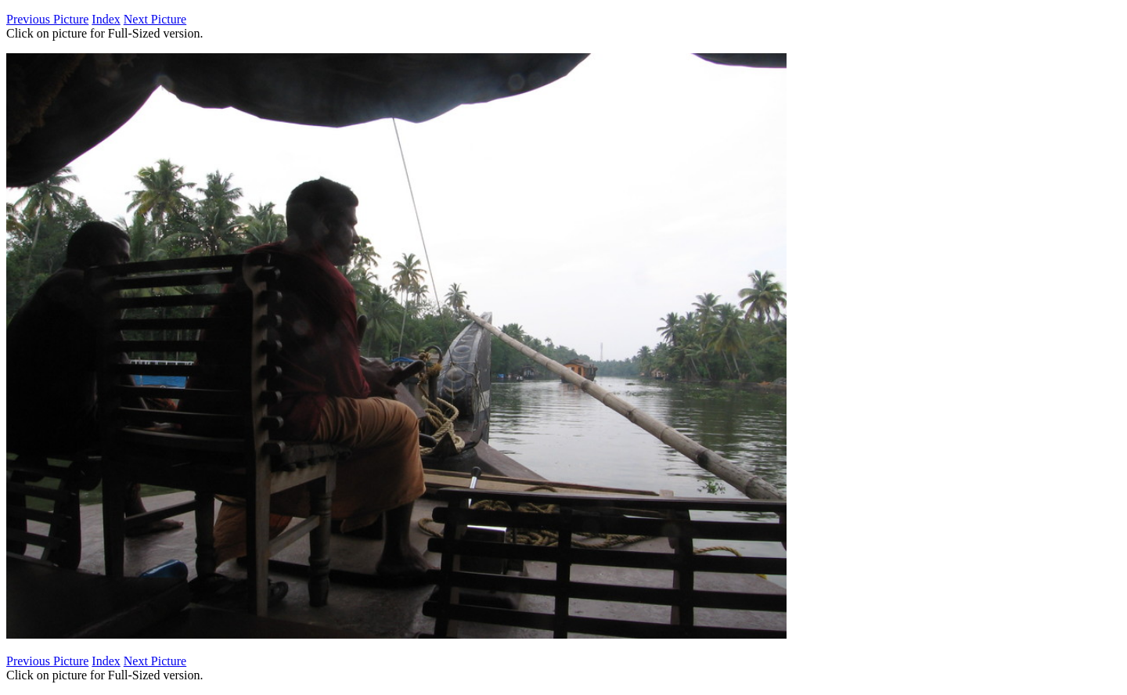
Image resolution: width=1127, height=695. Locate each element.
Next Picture (155, 19)
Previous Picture (47, 19)
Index (106, 19)
